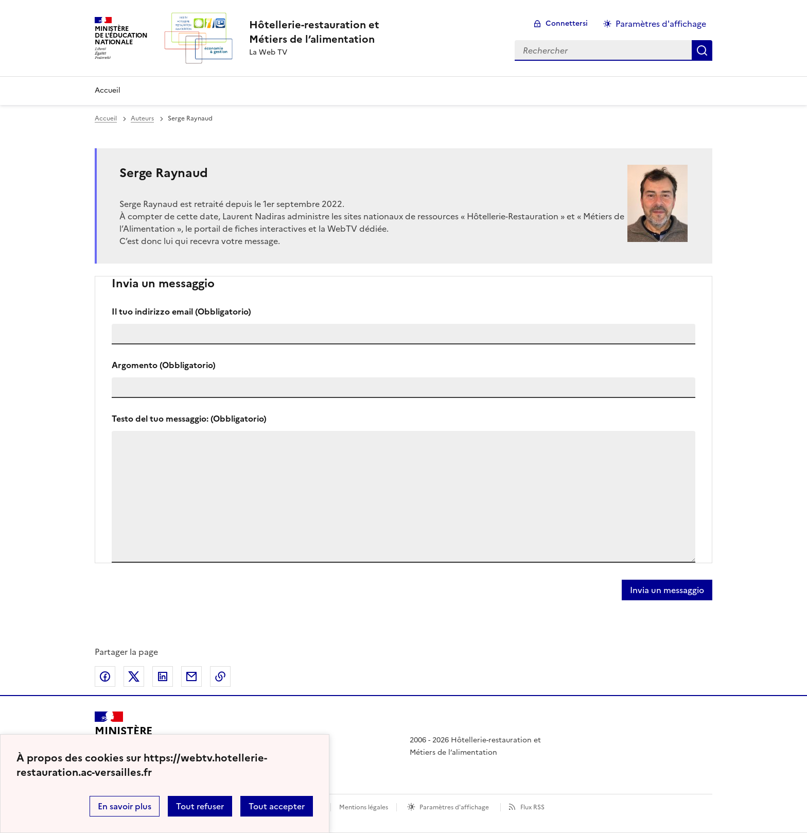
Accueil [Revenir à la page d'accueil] (107, 90)
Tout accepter (277, 806)
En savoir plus (124, 806)
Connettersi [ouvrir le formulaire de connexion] (567, 23)
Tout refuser (200, 806)
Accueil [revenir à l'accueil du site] (106, 118)
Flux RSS (532, 807)
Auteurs (142, 118)
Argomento (164, 365)
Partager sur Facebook (105, 676)
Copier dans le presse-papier (220, 676)
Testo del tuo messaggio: (189, 418)
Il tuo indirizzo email (181, 311)
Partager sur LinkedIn (162, 676)
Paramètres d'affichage (454, 807)
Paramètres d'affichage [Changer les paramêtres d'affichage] (661, 24)
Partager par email (191, 676)
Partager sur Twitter (134, 676)
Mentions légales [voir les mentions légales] (363, 807)
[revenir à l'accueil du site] (314, 32)
